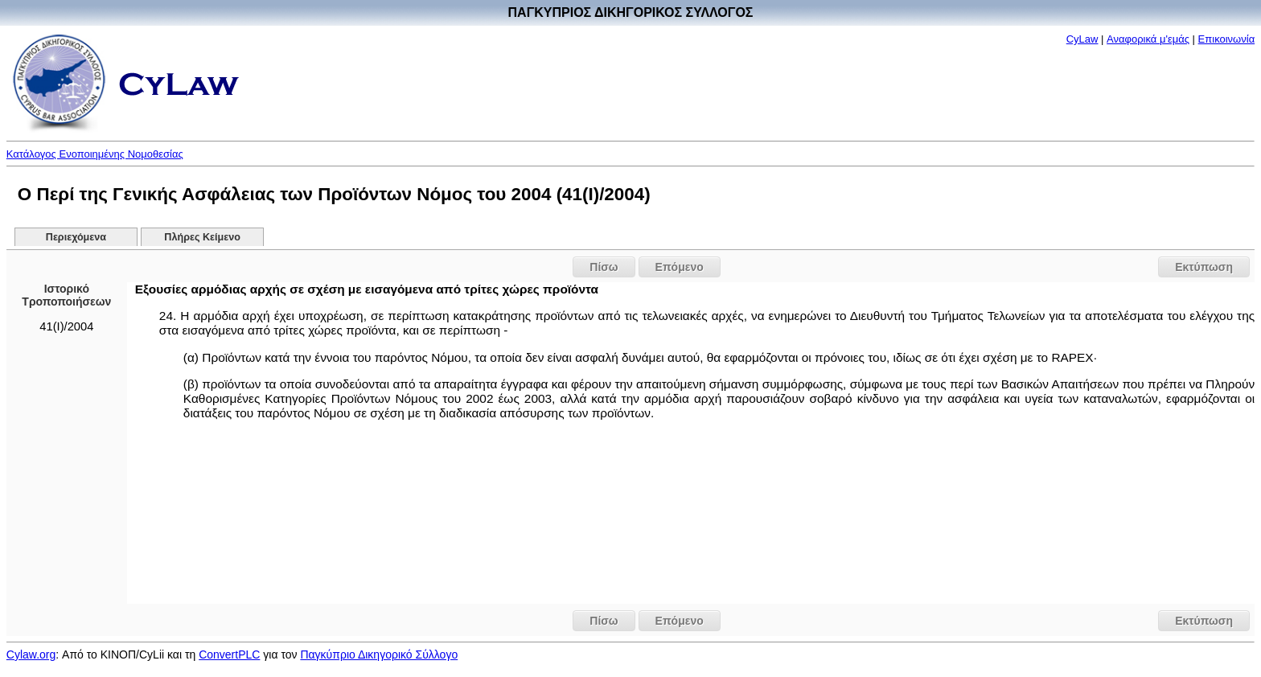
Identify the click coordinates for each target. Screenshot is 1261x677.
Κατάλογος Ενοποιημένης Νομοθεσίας (94, 154)
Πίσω (603, 267)
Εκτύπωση (1204, 267)
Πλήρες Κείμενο (202, 237)
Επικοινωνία (1226, 39)
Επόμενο (679, 267)
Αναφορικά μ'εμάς (1148, 39)
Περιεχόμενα (76, 237)
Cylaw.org (30, 654)
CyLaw (1082, 39)
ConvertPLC (229, 654)
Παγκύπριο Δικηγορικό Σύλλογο (379, 654)
